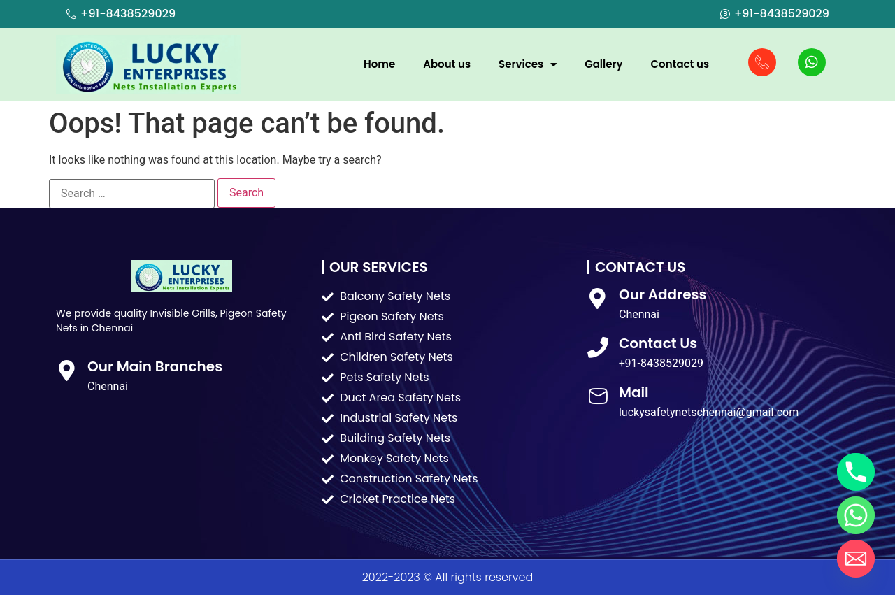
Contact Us (658, 343)
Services (528, 64)
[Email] (856, 559)
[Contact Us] (597, 347)
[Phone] (856, 472)
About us (447, 64)
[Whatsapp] (856, 515)
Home (379, 64)
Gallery (603, 64)
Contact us (680, 64)
